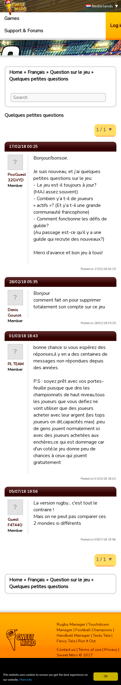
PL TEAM (16, 364)
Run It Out (87, 641)
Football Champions (93, 630)
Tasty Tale (102, 635)
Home (15, 72)
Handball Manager (73, 635)
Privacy (110, 649)
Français (36, 72)
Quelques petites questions (38, 79)
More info (26, 680)
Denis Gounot (14, 312)
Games (11, 18)
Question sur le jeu (70, 72)
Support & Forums (23, 30)
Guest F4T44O (15, 522)
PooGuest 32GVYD (17, 177)
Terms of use (89, 649)
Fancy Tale (66, 641)
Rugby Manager (71, 624)
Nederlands (99, 6)
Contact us (66, 649)
